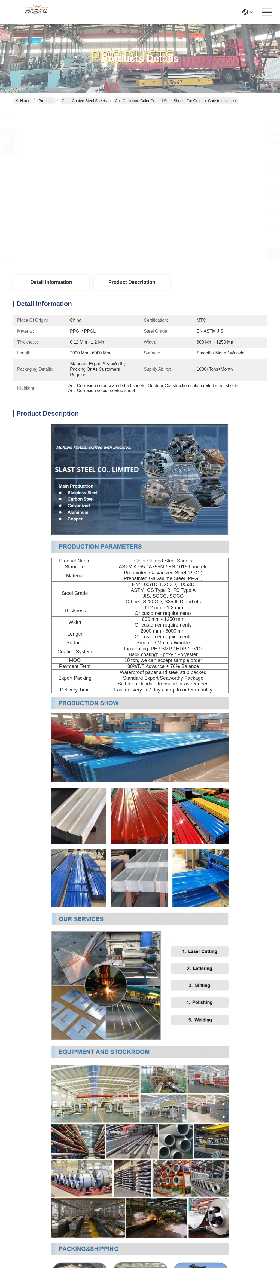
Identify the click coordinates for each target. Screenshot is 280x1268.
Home (23, 101)
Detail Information (51, 282)
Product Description (131, 282)
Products (45, 101)
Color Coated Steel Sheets (84, 101)
